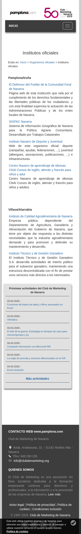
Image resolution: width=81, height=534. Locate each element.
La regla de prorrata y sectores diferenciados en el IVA (36, 358)
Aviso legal (16, 504)
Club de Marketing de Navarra (49, 515)
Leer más (54, 494)
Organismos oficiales (42, 62)
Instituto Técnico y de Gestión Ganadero (36, 253)
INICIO (13, 26)
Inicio (23, 62)
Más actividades (37, 378)
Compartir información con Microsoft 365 (29, 346)
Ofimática (12, 319)
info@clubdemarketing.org (31, 460)
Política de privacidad (40, 504)
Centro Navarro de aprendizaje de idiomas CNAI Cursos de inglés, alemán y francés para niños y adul (40, 170)
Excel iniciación (15, 370)
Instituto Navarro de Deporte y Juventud (35, 141)
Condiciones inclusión (46, 509)
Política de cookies (17, 531)
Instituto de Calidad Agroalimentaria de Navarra (40, 216)
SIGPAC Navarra (20, 121)
